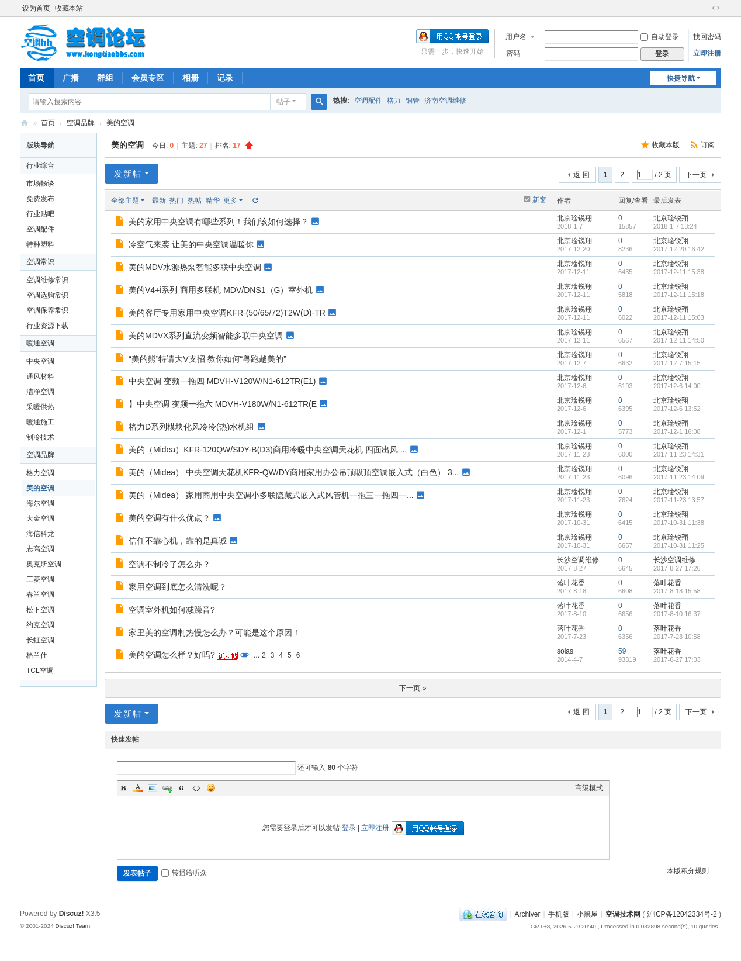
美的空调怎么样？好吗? (172, 654)
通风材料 (40, 376)
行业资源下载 (47, 326)
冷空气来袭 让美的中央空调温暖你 (191, 244)
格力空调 (40, 473)
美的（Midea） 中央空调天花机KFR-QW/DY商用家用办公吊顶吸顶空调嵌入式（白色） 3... (294, 472)
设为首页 (36, 8)
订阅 (708, 145)
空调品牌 (81, 123)
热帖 (195, 200)
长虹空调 (40, 640)
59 (622, 651)
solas (565, 651)
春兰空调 (40, 594)
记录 (225, 77)
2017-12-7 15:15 (677, 363)
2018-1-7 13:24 (675, 226)
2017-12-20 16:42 (678, 249)
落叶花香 (571, 583)
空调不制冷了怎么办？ (169, 564)
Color (138, 788)
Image (152, 788)
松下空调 (40, 610)
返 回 (581, 175)
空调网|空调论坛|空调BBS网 (24, 123)
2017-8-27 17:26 (677, 568)
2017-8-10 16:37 (677, 613)
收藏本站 (69, 8)
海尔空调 (40, 503)
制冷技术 (40, 437)
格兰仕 (36, 655)
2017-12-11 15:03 (678, 317)
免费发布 (40, 199)
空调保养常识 (47, 310)
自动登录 (659, 37)
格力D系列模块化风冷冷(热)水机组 (191, 426)
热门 (176, 200)
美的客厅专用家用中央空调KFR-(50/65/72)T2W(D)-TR (227, 312)
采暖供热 (40, 407)
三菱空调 (40, 579)
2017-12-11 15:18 (678, 294)
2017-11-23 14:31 (678, 454)
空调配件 (368, 100)
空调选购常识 (47, 295)
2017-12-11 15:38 (678, 271)
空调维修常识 (47, 280)
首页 (36, 77)
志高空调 (40, 549)
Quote (182, 788)
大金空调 (40, 518)
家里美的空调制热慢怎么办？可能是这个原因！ (214, 632)
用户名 (516, 37)
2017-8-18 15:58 (677, 590)
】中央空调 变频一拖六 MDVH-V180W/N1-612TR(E (223, 404)
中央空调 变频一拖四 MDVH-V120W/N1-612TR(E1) (222, 381)
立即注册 (707, 53)
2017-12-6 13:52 (677, 408)
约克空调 (40, 625)
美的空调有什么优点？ (169, 518)
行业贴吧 (40, 214)
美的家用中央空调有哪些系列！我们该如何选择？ (219, 221)
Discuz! (71, 914)
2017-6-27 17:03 (677, 659)
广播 (71, 77)
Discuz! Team (72, 925)
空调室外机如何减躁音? (172, 609)
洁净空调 (40, 392)
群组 (105, 77)
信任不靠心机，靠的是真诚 (178, 540)
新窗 (539, 200)
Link (167, 788)
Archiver (528, 914)
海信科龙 (40, 534)
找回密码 (707, 37)
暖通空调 (40, 343)
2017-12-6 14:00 (677, 385)
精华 (213, 200)
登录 (349, 828)
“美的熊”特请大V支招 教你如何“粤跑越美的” (207, 359)
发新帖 (128, 173)
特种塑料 (40, 244)
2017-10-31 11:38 (678, 522)
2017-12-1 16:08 (677, 431)
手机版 (558, 914)
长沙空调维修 (578, 560)
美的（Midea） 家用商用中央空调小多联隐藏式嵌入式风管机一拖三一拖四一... (271, 495)
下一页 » (412, 688)
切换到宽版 (716, 8)
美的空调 (120, 123)
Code (196, 788)
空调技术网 (622, 914)
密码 (513, 53)
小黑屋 (587, 914)
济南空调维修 (445, 100)
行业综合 (40, 165)
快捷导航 (681, 78)
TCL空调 (40, 670)
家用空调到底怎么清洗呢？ (178, 587)
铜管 (413, 100)
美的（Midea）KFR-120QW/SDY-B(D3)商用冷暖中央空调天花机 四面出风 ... (268, 449)
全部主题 (125, 200)
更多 (230, 200)
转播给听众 (184, 873)
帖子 (283, 102)
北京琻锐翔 (574, 218)
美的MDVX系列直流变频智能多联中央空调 (206, 335)
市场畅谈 (40, 183)
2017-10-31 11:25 (678, 545)
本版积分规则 (688, 871)
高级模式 (589, 788)
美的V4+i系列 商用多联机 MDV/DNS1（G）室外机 (221, 290)
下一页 (696, 175)
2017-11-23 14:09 (678, 476)
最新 (159, 200)
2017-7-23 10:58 (677, 636)
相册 (190, 77)
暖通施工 (40, 422)
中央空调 (40, 361)
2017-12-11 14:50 (678, 340)
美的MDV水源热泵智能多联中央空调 (195, 267)
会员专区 (147, 77)
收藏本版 (666, 145)
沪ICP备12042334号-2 (682, 914)
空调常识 (40, 262)
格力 (394, 100)
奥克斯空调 (43, 564)
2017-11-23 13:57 (678, 499)
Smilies (211, 788)
